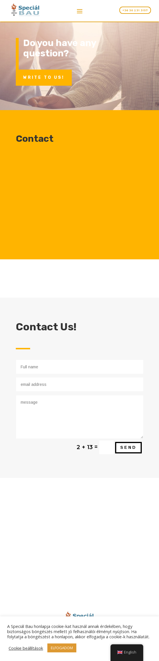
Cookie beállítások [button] (26, 648)
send (128, 447)
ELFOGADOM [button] (62, 647)
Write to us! (43, 77)
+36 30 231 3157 (135, 10)
